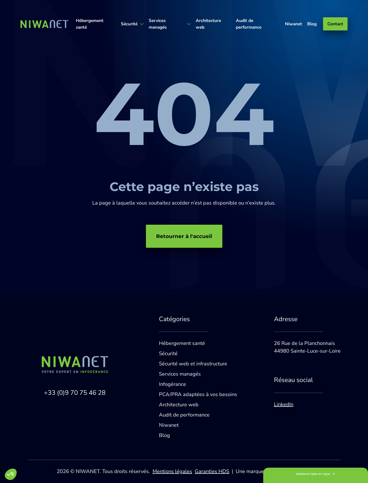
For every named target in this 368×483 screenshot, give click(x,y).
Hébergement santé (89, 24)
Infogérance (172, 384)
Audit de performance (248, 24)
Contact (335, 24)
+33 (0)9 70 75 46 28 (75, 392)
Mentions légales (172, 471)
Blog (312, 24)
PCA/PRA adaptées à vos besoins (198, 394)
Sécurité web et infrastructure (193, 363)
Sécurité (168, 353)
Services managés (180, 373)
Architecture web (208, 24)
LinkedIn (283, 404)
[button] (11, 474)
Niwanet (293, 24)
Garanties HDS (212, 471)
